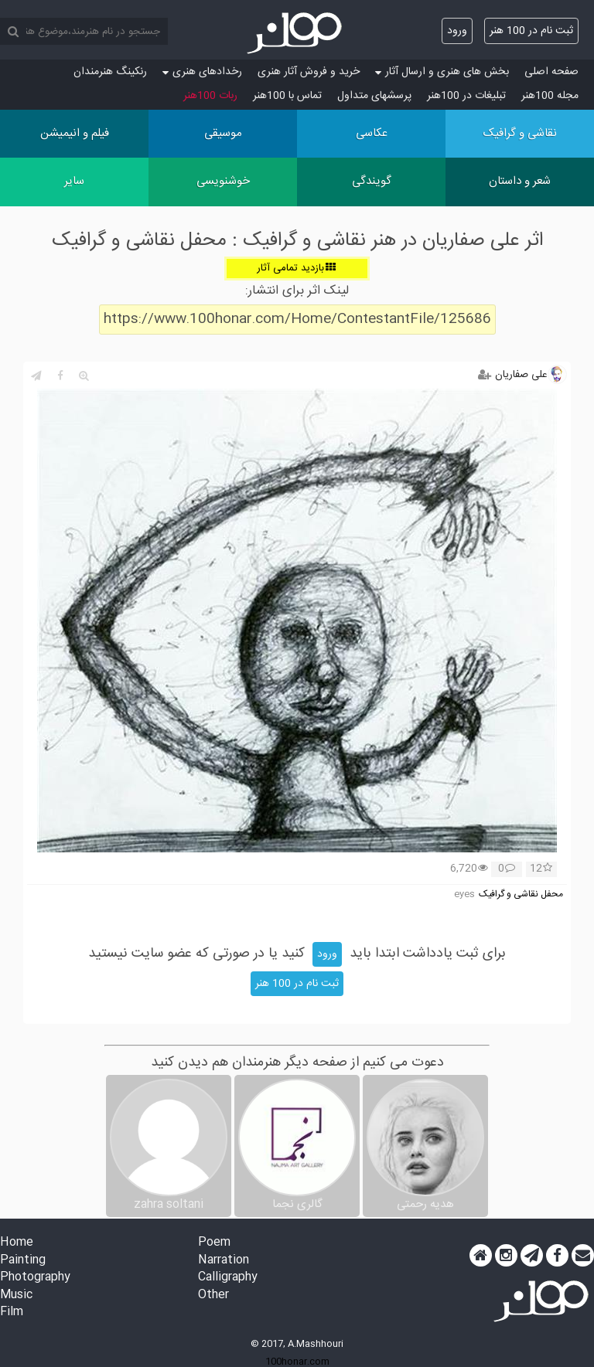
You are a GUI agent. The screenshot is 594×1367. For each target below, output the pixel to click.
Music (16, 1295)
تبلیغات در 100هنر (466, 96)
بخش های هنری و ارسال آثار (442, 72)
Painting (23, 1261)
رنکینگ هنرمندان (110, 72)
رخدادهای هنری (202, 72)
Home (16, 1243)
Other (213, 1295)
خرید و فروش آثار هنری (309, 72)
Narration (223, 1261)
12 (541, 869)
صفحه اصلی (551, 72)
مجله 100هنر (550, 96)
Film (11, 1312)
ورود (457, 31)
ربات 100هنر (210, 96)
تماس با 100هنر (287, 96)
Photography (35, 1278)
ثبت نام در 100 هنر (531, 31)
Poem (214, 1243)
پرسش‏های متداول (374, 96)
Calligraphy (228, 1278)
